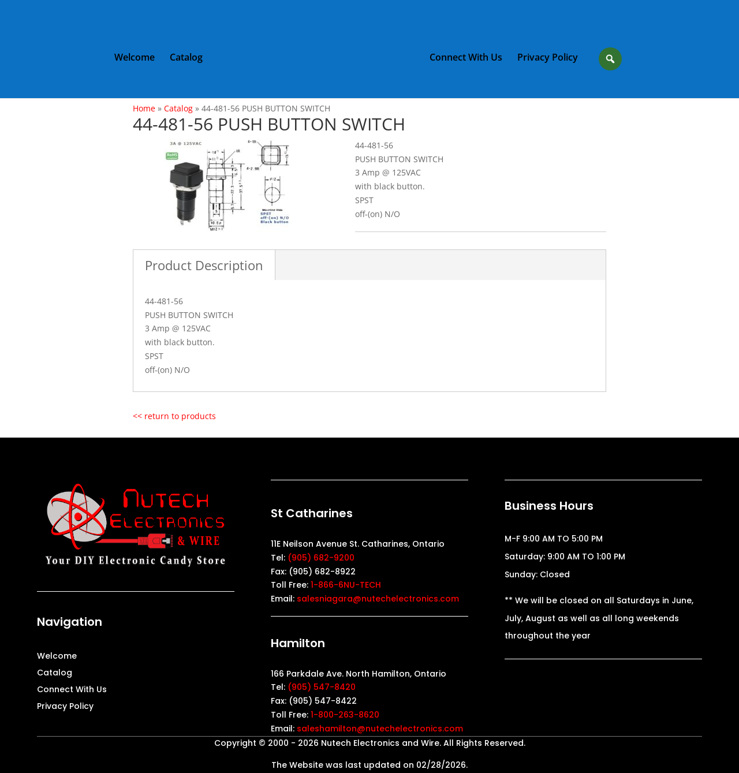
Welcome (134, 58)
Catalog (186, 58)
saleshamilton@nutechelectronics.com (380, 728)
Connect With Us (466, 58)
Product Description (204, 265)
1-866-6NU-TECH (346, 585)
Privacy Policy (547, 58)
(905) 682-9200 (321, 557)
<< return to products (174, 415)
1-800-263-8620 (345, 714)
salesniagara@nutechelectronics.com (378, 598)
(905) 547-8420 (322, 687)
